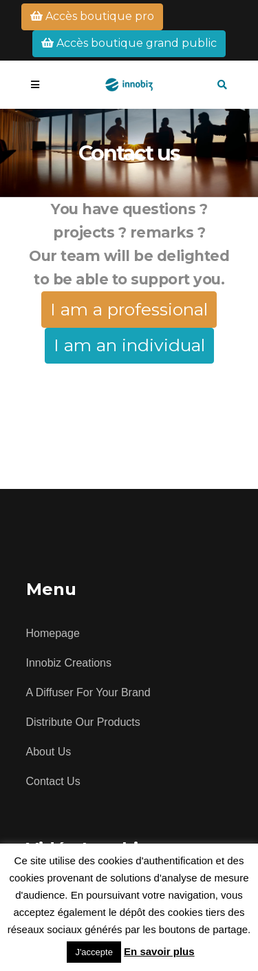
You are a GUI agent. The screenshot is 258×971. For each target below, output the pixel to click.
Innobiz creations (69, 663)
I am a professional (129, 309)
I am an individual (129, 345)
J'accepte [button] (94, 952)
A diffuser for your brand (88, 692)
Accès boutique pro (92, 16)
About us (49, 752)
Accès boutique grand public (129, 43)
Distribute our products (83, 722)
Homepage (53, 633)
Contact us (53, 781)
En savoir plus (159, 951)
